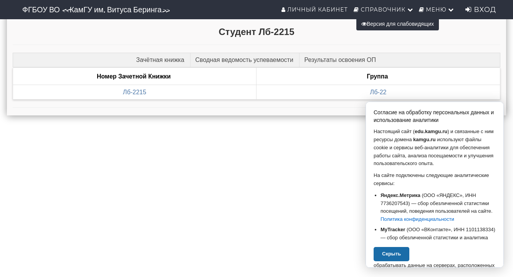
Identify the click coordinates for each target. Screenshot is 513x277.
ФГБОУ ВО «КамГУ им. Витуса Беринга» (95, 9)
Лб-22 (378, 92)
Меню (436, 9)
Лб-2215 (134, 92)
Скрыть (391, 254)
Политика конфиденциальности (417, 219)
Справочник (383, 9)
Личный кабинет (314, 9)
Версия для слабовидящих (397, 24)
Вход (480, 9)
